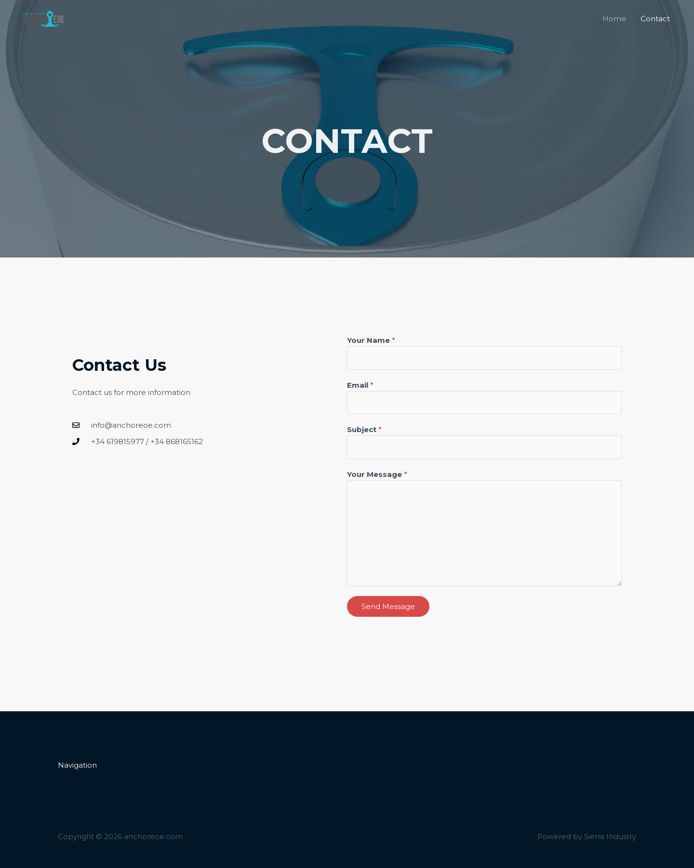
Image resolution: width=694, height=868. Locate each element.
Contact (655, 18)
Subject (364, 429)
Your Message (377, 474)
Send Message (388, 606)
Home (614, 18)
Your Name (371, 340)
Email (360, 385)
